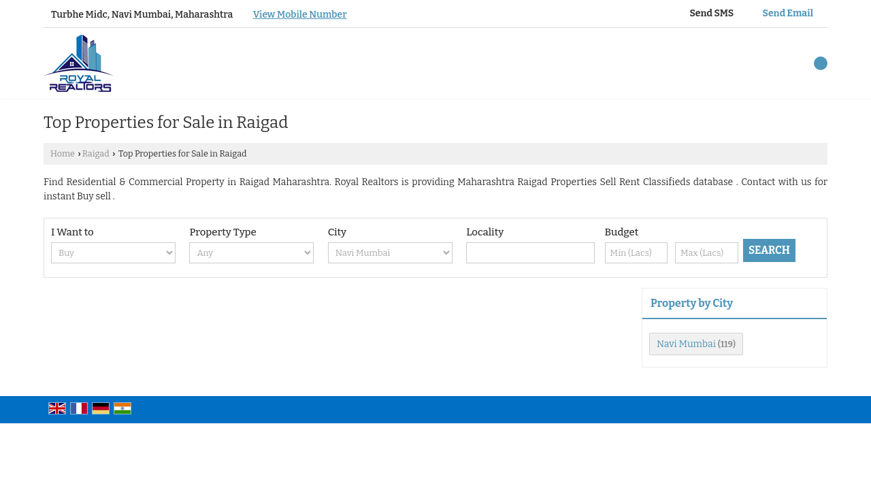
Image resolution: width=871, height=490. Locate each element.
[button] (300, 14)
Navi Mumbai (686, 344)
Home (62, 153)
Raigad (96, 153)
